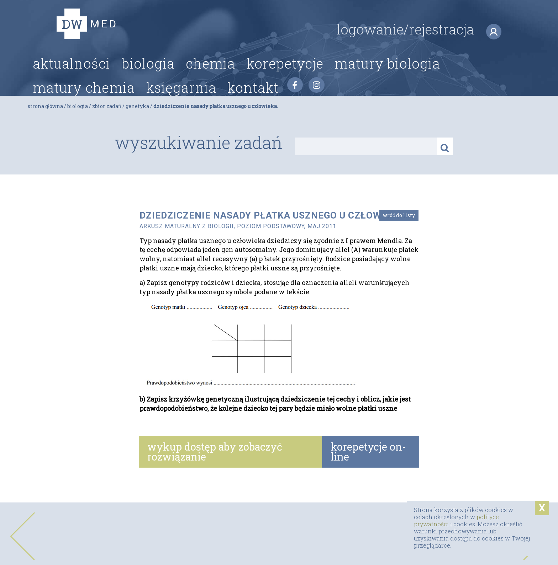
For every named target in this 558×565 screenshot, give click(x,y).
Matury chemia (84, 100)
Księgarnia (181, 100)
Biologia (148, 76)
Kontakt (253, 100)
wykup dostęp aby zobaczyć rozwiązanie (214, 452)
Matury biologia (387, 76)
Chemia (210, 76)
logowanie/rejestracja (419, 42)
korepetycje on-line (368, 452)
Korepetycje (285, 76)
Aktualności (71, 76)
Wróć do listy (399, 215)
